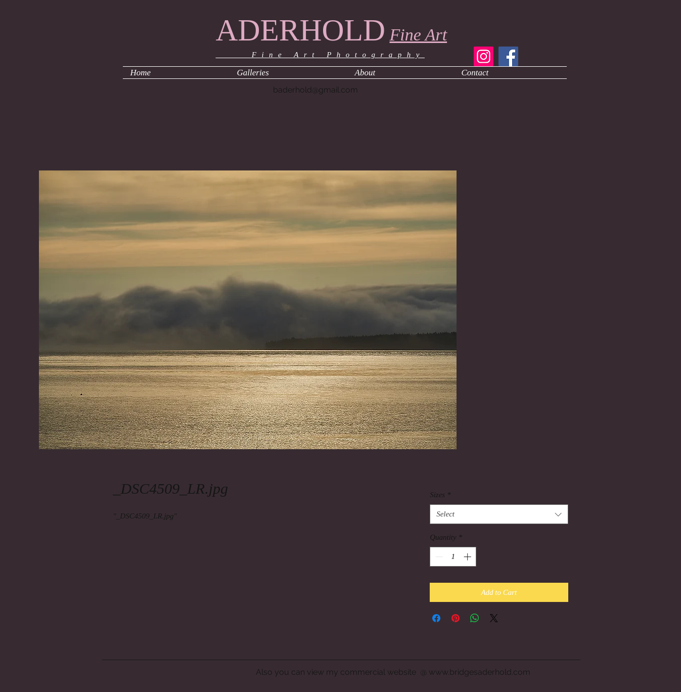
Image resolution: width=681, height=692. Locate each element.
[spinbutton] (453, 556)
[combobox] (499, 514)
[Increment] (468, 556)
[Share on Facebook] (436, 618)
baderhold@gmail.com (315, 90)
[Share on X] (494, 618)
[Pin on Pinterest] (455, 618)
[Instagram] (483, 56)
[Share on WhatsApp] (475, 618)
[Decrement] (438, 556)
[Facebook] (508, 56)
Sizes (440, 495)
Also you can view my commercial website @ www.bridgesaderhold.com (393, 672)
